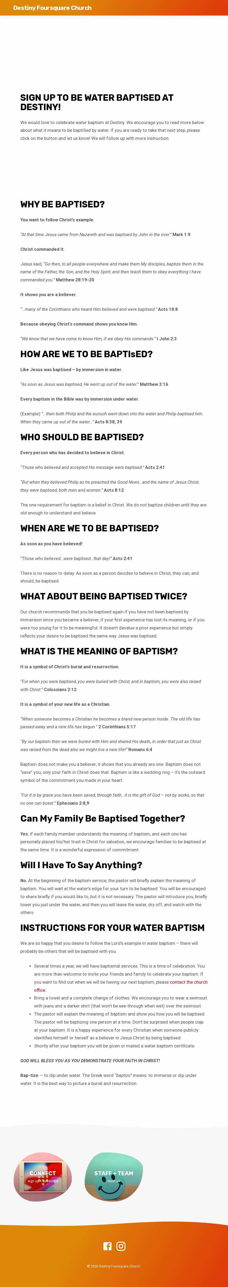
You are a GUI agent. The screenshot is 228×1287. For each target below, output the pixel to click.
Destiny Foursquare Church (52, 8)
